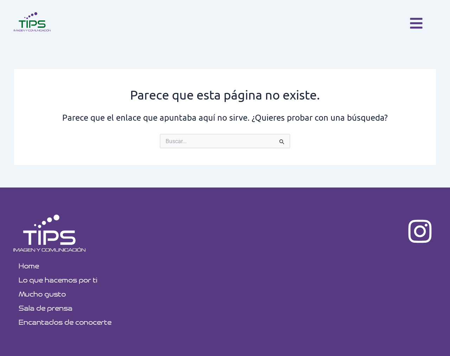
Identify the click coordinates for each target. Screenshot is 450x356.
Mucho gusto (42, 293)
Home (29, 265)
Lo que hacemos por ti (58, 279)
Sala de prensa (45, 308)
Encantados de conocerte (65, 322)
